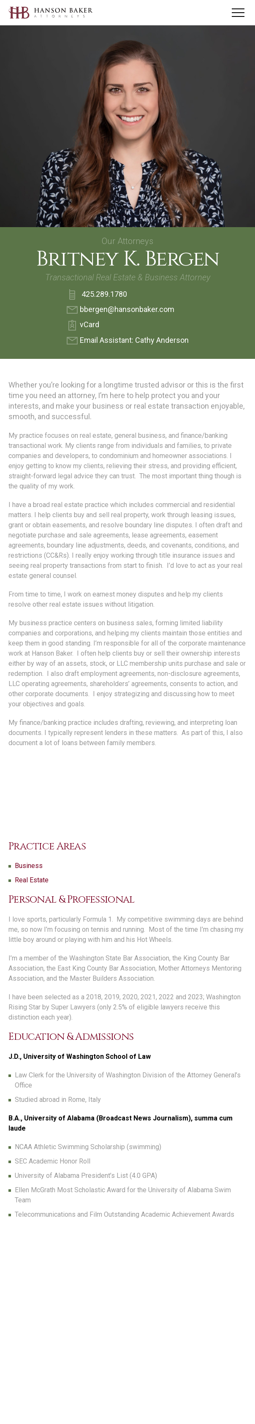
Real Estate (32, 880)
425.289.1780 (97, 294)
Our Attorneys (127, 241)
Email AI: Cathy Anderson (128, 340)
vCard (83, 325)
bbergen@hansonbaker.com (120, 309)
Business (29, 866)
